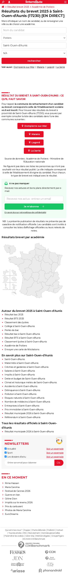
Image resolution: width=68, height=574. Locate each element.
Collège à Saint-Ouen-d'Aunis (20, 326)
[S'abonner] (34, 463)
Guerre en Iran (12, 494)
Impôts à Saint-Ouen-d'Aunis (20, 374)
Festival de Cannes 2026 (17, 491)
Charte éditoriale (39, 530)
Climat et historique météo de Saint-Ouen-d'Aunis (31, 382)
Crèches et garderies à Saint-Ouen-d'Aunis (27, 367)
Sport (9, 452)
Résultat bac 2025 (14, 314)
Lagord (50, 67)
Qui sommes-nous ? (13, 530)
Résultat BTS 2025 (14, 318)
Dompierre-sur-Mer (24, 67)
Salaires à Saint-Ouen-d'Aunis (20, 370)
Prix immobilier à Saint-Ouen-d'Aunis (24, 409)
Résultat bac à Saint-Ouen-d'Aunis (22, 334)
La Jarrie (60, 67)
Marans (40, 67)
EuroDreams (11, 514)
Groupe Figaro (58, 536)
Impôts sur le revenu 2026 (19, 502)
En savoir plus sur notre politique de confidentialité (25, 212)
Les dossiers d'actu (15, 456)
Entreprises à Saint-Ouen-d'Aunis (22, 405)
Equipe (27, 530)
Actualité (10, 448)
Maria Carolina (12, 487)
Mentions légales (43, 536)
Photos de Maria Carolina (18, 510)
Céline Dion (11, 498)
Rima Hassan (12, 483)
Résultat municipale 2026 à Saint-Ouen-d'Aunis (29, 413)
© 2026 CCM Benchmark (34, 539)
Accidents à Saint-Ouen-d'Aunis (21, 386)
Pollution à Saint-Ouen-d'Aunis (20, 394)
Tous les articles (15, 533)
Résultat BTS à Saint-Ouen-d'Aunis (23, 337)
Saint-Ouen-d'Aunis (15, 359)
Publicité (51, 530)
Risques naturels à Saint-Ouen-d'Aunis (24, 398)
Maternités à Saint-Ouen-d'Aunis (22, 363)
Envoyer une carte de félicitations (22, 349)
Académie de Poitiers (43, 7)
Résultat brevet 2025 (18, 7)
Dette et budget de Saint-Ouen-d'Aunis (25, 378)
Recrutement (34, 533)
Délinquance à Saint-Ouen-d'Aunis (22, 390)
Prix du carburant (14, 506)
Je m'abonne (31, 206)
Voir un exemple (55, 448)
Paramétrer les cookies (14, 536)
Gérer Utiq (29, 536)
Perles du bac (12, 330)
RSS (25, 533)
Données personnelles (51, 533)
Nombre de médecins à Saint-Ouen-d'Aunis (27, 401)
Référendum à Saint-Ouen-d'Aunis (22, 417)
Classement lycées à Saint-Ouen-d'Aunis (26, 341)
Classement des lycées (17, 322)
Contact (59, 530)
